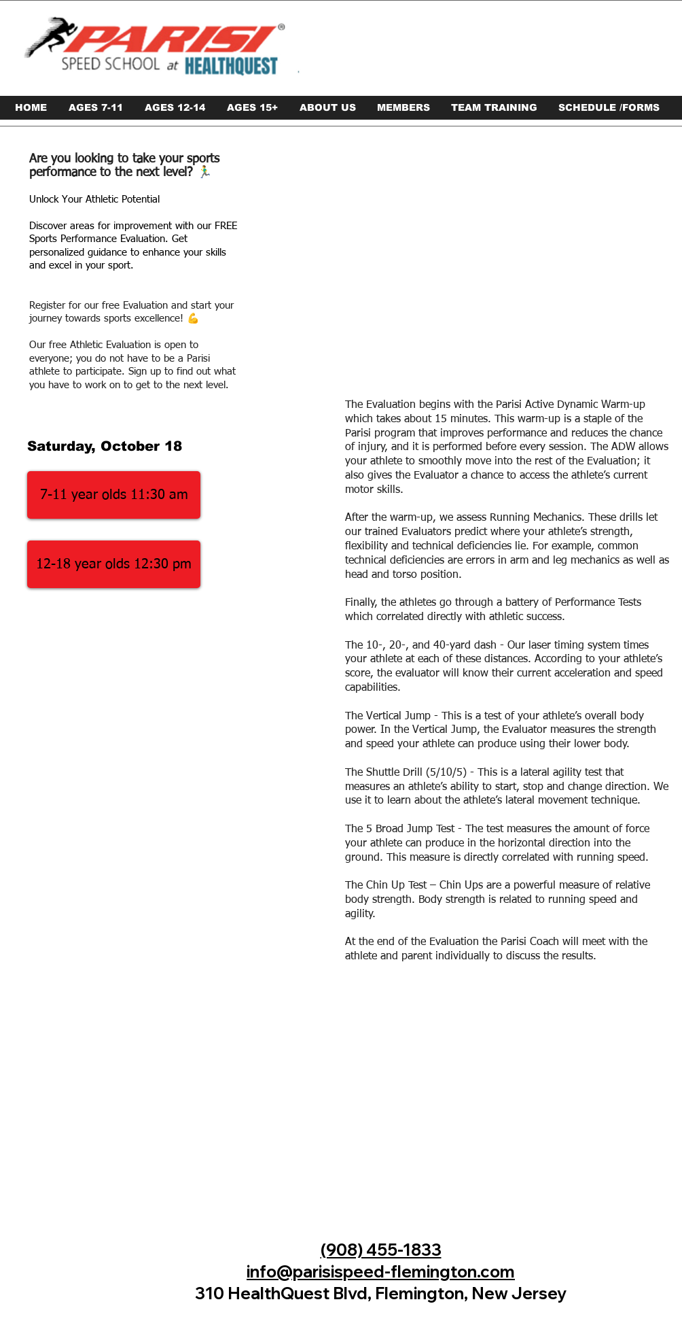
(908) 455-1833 (381, 1249)
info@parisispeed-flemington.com (381, 1271)
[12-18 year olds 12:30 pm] (113, 564)
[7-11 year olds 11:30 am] (113, 495)
